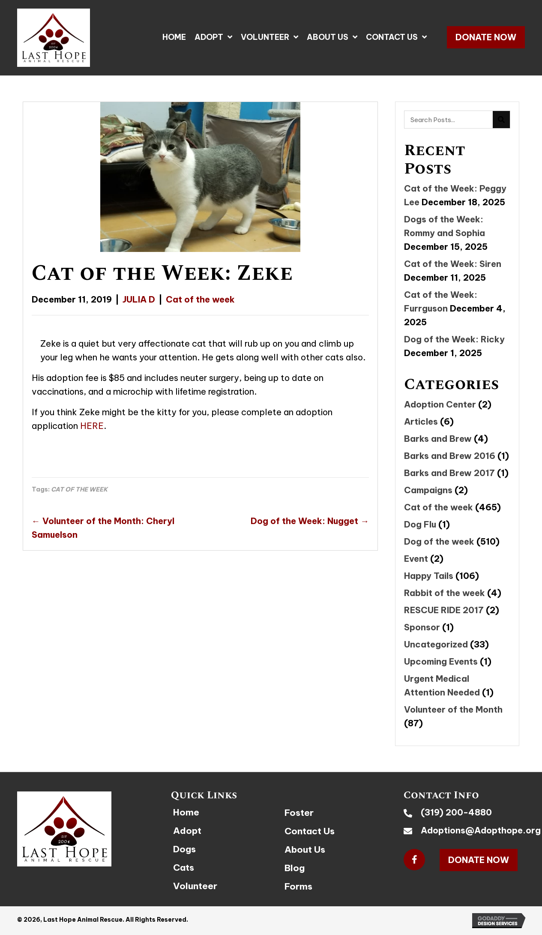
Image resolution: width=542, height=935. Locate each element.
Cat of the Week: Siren (452, 263)
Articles (421, 421)
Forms (298, 886)
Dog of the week (439, 541)
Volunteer (195, 886)
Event (416, 558)
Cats (183, 867)
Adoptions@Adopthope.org (481, 830)
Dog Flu (420, 524)
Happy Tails (428, 575)
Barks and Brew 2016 (449, 455)
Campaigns (428, 490)
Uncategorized (436, 644)
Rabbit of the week (444, 592)
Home (186, 812)
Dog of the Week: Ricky (454, 339)
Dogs (184, 849)
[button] (486, 37)
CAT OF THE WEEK (79, 489)
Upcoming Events (441, 661)
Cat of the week (200, 299)
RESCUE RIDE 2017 (444, 610)
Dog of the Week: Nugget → (310, 520)
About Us (304, 849)
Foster (299, 812)
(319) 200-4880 (456, 812)
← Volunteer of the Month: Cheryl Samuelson (103, 527)
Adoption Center (440, 404)
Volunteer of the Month (453, 709)
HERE (92, 425)
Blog (294, 868)
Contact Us (309, 831)
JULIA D (139, 299)
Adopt (187, 830)
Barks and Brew (438, 438)
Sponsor (422, 627)
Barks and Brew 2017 (449, 473)
